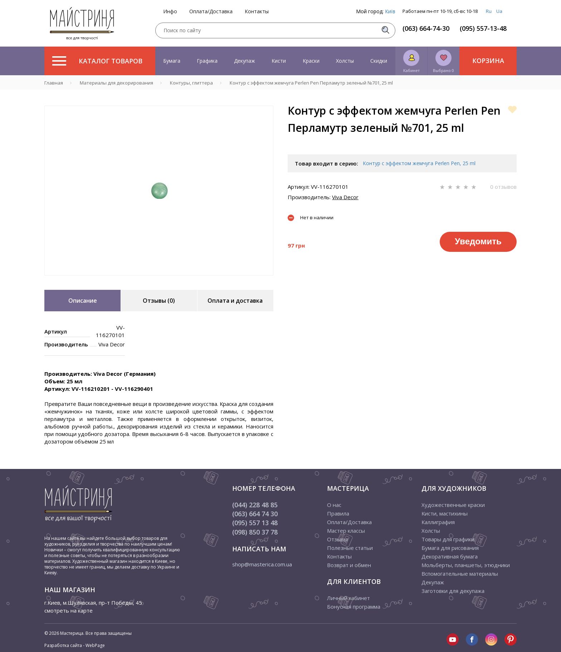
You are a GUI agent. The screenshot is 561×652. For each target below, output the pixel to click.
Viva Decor (345, 197)
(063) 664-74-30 (426, 28)
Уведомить (478, 241)
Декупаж (244, 60)
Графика (207, 60)
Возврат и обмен (349, 565)
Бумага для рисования (450, 547)
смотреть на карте (68, 610)
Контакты (257, 11)
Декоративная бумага (449, 556)
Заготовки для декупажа (452, 590)
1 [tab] (158, 280)
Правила (338, 513)
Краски (311, 60)
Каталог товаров (97, 61)
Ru (489, 11)
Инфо (170, 11)
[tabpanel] (159, 190)
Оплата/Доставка (211, 11)
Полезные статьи (350, 547)
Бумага (171, 60)
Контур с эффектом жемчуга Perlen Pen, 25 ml (419, 163)
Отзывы (337, 539)
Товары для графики (447, 539)
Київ (390, 11)
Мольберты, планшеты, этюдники (465, 565)
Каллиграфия (438, 522)
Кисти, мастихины (444, 513)
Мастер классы (346, 530)
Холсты (345, 60)
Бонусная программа (353, 606)
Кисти (279, 60)
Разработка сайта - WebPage (74, 645)
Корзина (488, 60)
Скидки (378, 60)
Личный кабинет (348, 597)
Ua (499, 11)
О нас (334, 504)
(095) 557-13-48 (483, 28)
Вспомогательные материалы (459, 573)
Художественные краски (453, 504)
